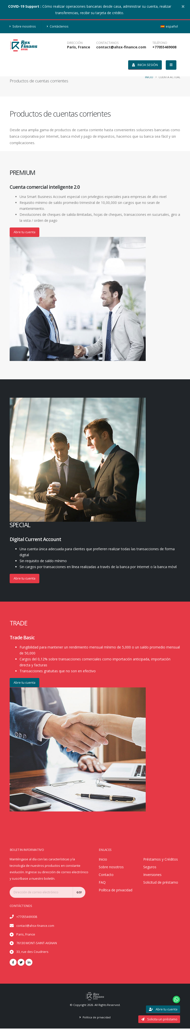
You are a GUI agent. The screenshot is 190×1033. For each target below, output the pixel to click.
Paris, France (78, 47)
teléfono (159, 43)
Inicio (149, 77)
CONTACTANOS (107, 43)
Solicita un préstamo (159, 1019)
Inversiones (154, 882)
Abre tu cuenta (24, 232)
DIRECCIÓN (75, 43)
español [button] (169, 26)
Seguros (150, 874)
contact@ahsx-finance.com (121, 47)
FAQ (102, 883)
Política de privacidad (96, 1022)
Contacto (107, 875)
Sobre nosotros (23, 26)
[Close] (183, 6)
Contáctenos (58, 26)
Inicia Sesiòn (145, 65)
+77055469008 (164, 47)
